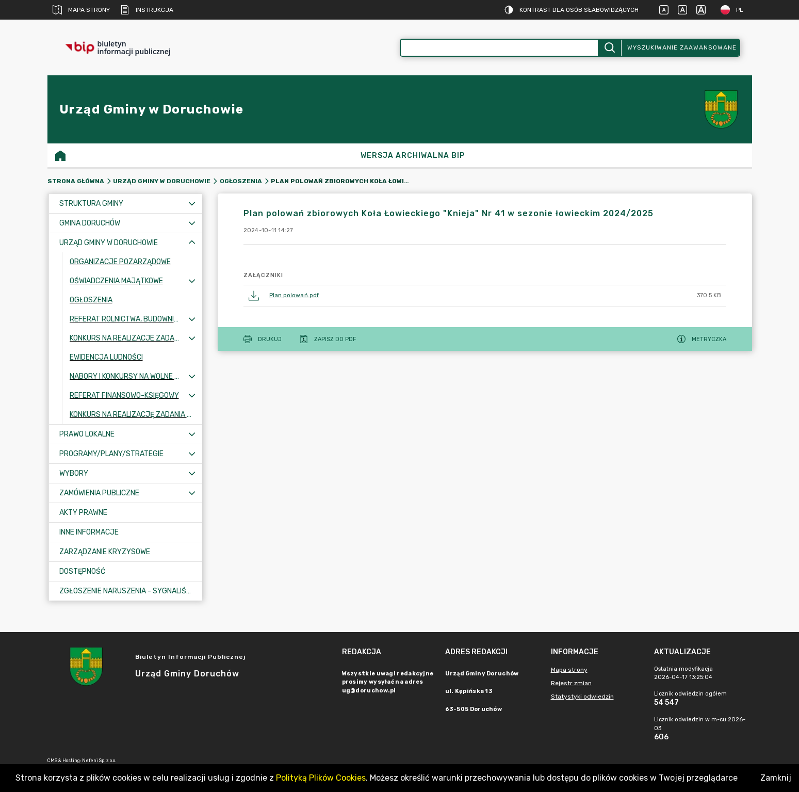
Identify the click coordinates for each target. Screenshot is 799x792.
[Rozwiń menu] (192, 204)
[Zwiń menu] (192, 243)
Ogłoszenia (241, 181)
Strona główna (75, 181)
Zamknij (775, 778)
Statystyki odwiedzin (582, 696)
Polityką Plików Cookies (321, 778)
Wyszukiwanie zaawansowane (682, 47)
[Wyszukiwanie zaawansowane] (499, 48)
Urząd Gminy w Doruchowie (161, 181)
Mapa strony (81, 9)
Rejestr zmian (571, 683)
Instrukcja (146, 9)
